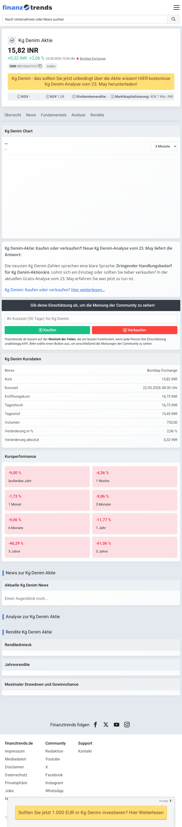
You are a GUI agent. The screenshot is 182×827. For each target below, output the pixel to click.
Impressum (15, 751)
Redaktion (54, 751)
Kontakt (85, 751)
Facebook (54, 775)
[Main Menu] (177, 7)
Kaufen (49, 330)
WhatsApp (54, 791)
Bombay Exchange (93, 58)
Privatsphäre (16, 783)
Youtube (52, 759)
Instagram (54, 783)
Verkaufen (137, 330)
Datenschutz (16, 775)
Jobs (9, 791)
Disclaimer (14, 767)
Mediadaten (15, 759)
